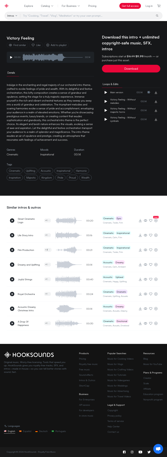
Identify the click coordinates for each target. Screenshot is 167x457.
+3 (48, 250)
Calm (115, 237)
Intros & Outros (87, 380)
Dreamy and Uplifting (29, 264)
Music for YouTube (152, 364)
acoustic (46, 170)
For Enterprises (87, 399)
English (9, 431)
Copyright (112, 410)
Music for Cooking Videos (120, 358)
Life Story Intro (25, 235)
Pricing (92, 6)
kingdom (46, 177)
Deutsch (41, 431)
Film (121, 222)
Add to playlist (56, 45)
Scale (146, 383)
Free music (84, 369)
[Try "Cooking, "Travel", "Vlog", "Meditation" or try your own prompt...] (86, 15)
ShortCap (84, 385)
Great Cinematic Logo (26, 220)
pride (60, 177)
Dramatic (121, 291)
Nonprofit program (153, 399)
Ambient (122, 267)
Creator (147, 378)
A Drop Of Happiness (23, 323)
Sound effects (86, 374)
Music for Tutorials (116, 374)
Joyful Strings (25, 279)
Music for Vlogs (115, 364)
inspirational (63, 170)
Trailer (115, 222)
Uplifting (123, 281)
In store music (86, 415)
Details (11, 72)
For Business (71, 6)
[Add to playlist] (156, 220)
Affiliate (147, 388)
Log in (149, 6)
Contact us (113, 431)
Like (36, 45)
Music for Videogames (118, 380)
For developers (86, 410)
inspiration (15, 177)
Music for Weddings (117, 385)
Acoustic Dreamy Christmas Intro (27, 309)
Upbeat (119, 277)
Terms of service (115, 421)
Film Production (26, 250)
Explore (28, 6)
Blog (145, 358)
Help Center (113, 426)
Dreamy (120, 262)
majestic (31, 177)
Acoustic (108, 262)
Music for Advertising (118, 391)
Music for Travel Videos (119, 396)
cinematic (14, 170)
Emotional (122, 321)
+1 (47, 220)
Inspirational (47, 154)
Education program (153, 394)
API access (84, 404)
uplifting (30, 170)
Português (59, 431)
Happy (115, 281)
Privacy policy (114, 415)
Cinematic (108, 218)
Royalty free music (88, 364)
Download (131, 68)
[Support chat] (158, 449)
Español (25, 431)
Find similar (17, 45)
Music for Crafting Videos (120, 369)
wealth (85, 177)
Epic (119, 218)
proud (72, 177)
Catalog (47, 6)
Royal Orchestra (26, 294)
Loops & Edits (110, 84)
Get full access (130, 6)
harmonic (81, 170)
